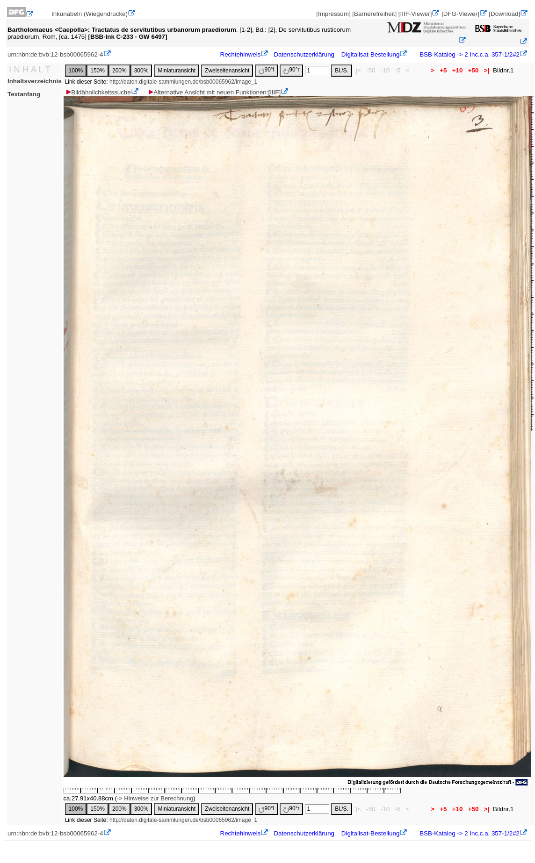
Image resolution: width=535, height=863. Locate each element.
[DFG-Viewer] (460, 13)
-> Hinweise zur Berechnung (155, 798)
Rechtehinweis (240, 54)
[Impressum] (333, 13)
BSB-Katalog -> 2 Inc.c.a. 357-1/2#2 (469, 54)
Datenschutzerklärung (304, 54)
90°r (291, 70)
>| (486, 70)
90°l (266, 70)
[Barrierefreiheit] (374, 13)
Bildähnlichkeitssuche (97, 92)
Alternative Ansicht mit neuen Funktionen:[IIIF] (214, 92)
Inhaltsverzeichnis (34, 81)
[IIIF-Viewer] (415, 13)
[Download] (504, 13)
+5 (443, 70)
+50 (473, 70)
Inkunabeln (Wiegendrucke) (89, 13)
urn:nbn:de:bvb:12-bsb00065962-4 (55, 54)
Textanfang (23, 94)
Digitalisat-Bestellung (370, 54)
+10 (457, 70)
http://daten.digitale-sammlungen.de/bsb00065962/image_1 (183, 81)
